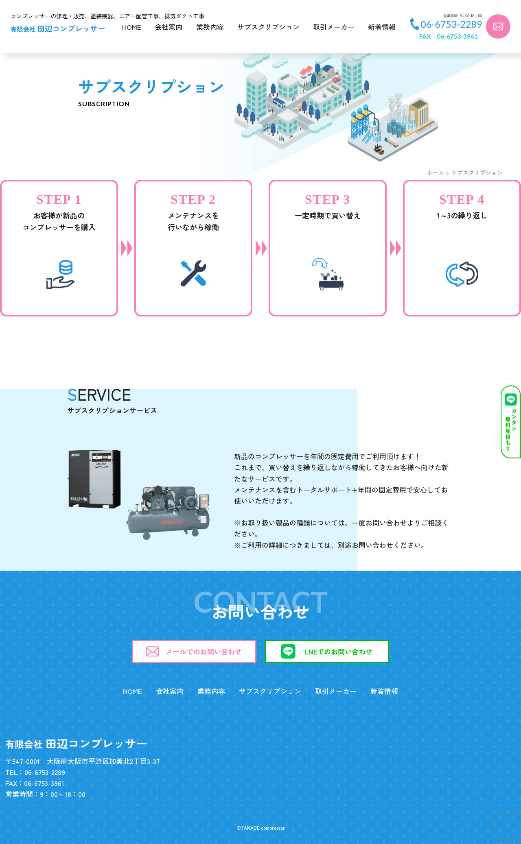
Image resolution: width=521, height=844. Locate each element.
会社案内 (168, 26)
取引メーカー (334, 26)
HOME (131, 26)
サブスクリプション (268, 26)
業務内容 (210, 26)
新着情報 (382, 26)
